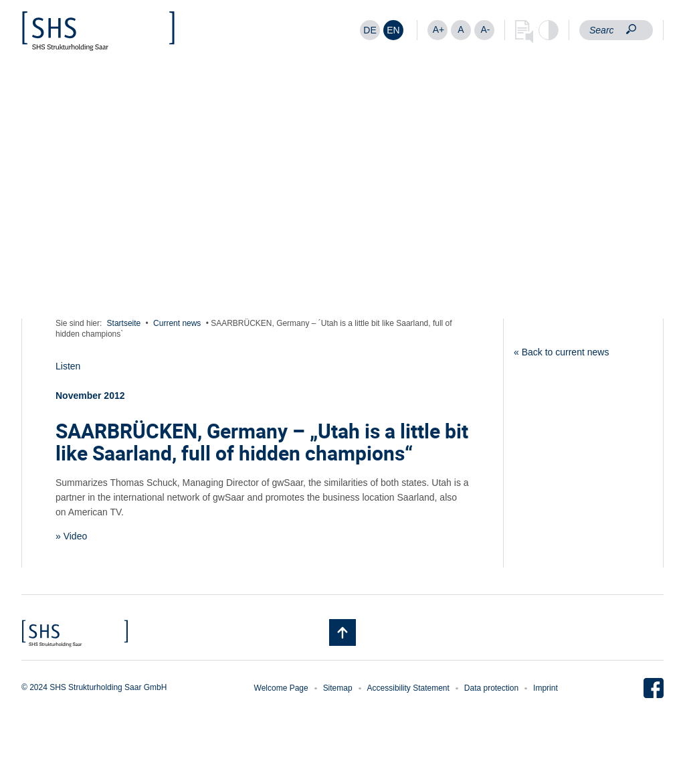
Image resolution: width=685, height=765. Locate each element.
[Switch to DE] (370, 30)
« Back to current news (561, 352)
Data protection (491, 688)
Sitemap (338, 688)
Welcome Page (281, 688)
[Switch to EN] (393, 30)
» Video (71, 536)
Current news (177, 323)
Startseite (124, 323)
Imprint (545, 688)
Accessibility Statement (408, 688)
